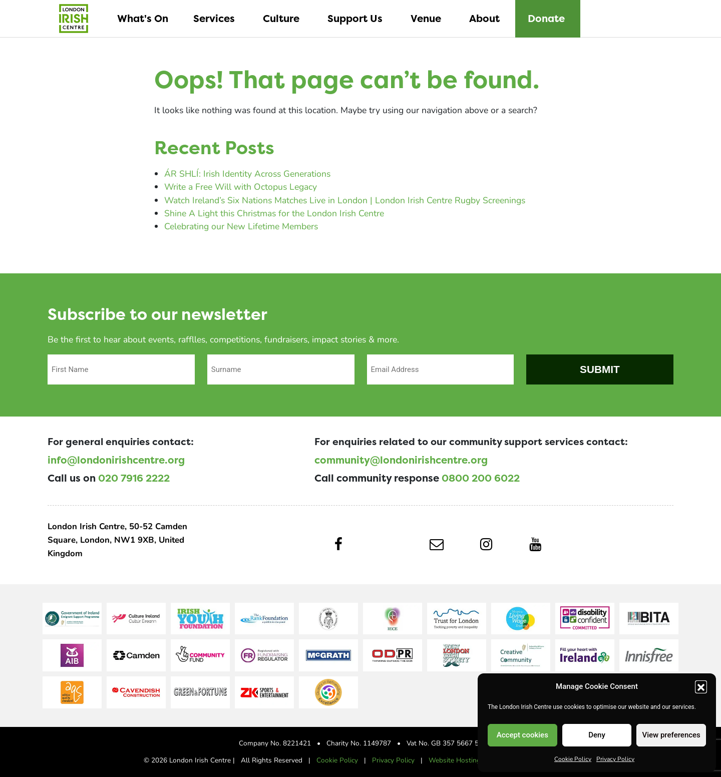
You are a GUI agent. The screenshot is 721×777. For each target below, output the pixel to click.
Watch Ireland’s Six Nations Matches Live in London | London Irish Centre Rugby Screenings (344, 200)
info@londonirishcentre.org (116, 460)
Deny (596, 734)
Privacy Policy (615, 758)
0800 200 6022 (481, 478)
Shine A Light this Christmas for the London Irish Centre (274, 213)
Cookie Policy (572, 758)
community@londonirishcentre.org (401, 460)
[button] (701, 686)
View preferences (671, 734)
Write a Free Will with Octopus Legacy (240, 186)
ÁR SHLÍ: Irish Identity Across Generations (247, 173)
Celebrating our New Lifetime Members (241, 226)
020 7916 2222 (134, 478)
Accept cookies (522, 734)
